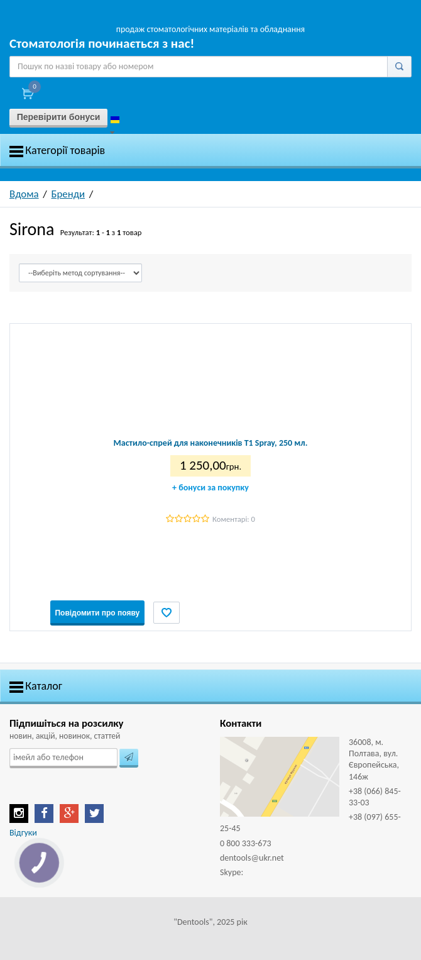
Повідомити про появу (97, 613)
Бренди (68, 194)
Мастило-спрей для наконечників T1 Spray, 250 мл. (211, 443)
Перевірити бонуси (59, 117)
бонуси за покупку (210, 487)
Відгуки (23, 832)
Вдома (24, 194)
